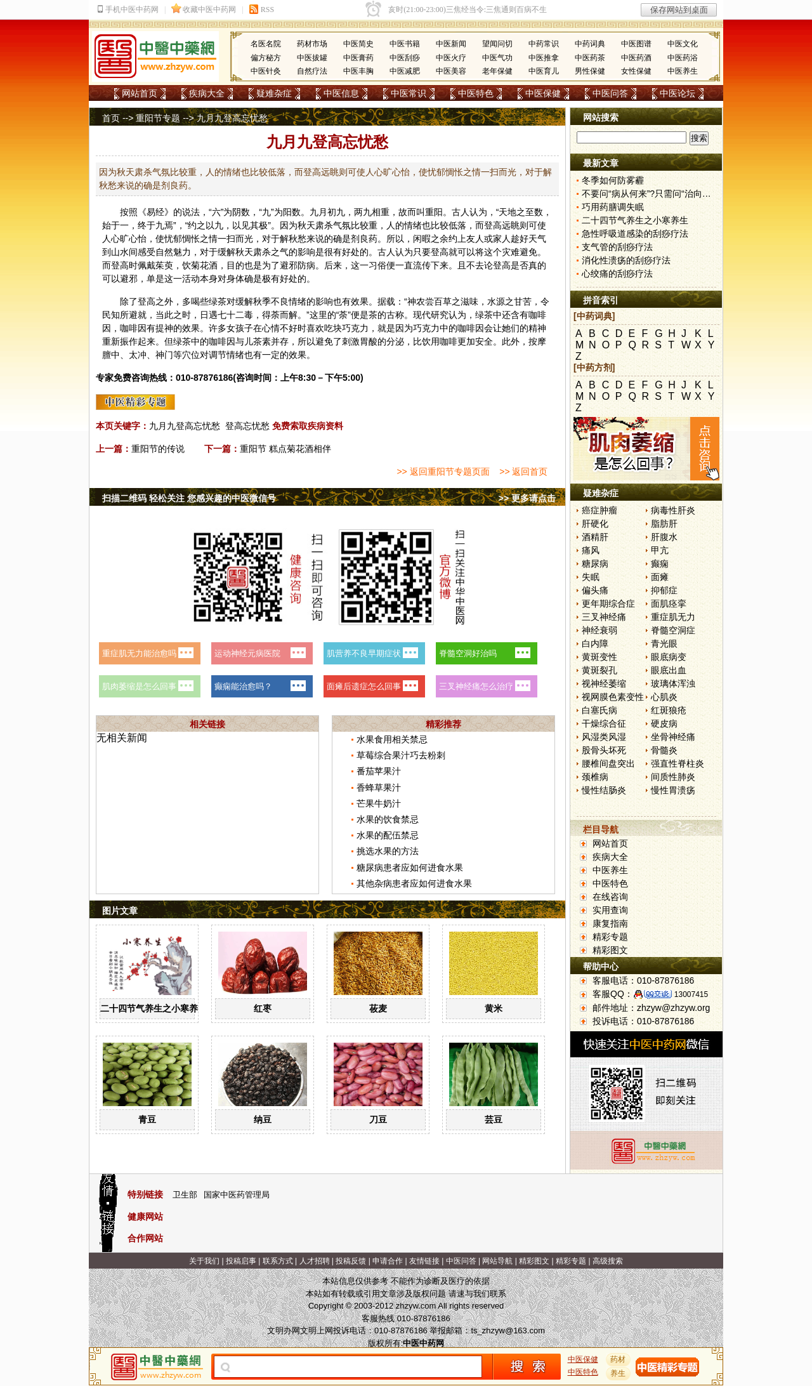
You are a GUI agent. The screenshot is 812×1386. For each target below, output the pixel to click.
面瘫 (660, 577)
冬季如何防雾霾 (613, 180)
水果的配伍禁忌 (388, 835)
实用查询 (610, 910)
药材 (618, 1359)
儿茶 (253, 341)
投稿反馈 (351, 1261)
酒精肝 (595, 537)
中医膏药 (358, 57)
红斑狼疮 (668, 710)
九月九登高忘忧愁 (184, 426)
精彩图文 (610, 950)
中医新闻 (451, 43)
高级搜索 (608, 1261)
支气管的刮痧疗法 (617, 247)
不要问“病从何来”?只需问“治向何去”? (655, 193)
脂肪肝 (664, 523)
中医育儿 (543, 71)
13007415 (691, 994)
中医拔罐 (312, 57)
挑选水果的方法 (388, 851)
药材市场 (312, 43)
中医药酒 (636, 57)
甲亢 (660, 550)
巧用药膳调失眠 (613, 207)
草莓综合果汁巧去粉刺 (401, 755)
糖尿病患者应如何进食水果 (410, 867)
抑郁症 (664, 590)
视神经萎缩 (604, 683)
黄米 (493, 1008)
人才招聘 (314, 1261)
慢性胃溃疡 (673, 790)
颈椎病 (595, 777)
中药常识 (543, 43)
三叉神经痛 (604, 617)
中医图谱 (636, 43)
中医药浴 (682, 57)
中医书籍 (405, 43)
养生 (618, 1373)
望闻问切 (497, 43)
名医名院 (266, 43)
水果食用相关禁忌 (392, 739)
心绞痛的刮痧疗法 (617, 273)
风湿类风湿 (604, 737)
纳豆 (263, 1119)
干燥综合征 (604, 723)
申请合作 (387, 1261)
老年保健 (497, 71)
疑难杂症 (274, 93)
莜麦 (378, 1008)
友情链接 (424, 1261)
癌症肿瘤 (599, 510)
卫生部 (185, 1194)
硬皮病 (664, 723)
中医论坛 (677, 93)
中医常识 (408, 93)
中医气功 (497, 57)
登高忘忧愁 (247, 426)
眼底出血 (668, 670)
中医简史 (358, 43)
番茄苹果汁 (379, 771)
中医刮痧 (405, 57)
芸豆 (493, 1119)
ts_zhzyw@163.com (508, 1330)
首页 (111, 118)
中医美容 (451, 71)
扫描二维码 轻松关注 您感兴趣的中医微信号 (189, 498)
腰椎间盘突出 (608, 763)
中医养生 (682, 71)
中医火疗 (451, 57)
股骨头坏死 (604, 750)
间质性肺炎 (673, 777)
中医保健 (543, 93)
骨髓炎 (664, 750)
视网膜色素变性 (613, 697)
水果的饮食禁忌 (388, 819)
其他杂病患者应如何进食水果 (414, 883)
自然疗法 (312, 71)
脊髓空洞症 (673, 630)
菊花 (200, 265)
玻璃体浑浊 (673, 683)
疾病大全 (207, 93)
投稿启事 (241, 1261)
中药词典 (590, 43)
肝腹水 (664, 537)
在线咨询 (610, 897)
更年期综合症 (608, 603)
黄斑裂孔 (599, 670)
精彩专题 (610, 937)
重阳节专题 (158, 118)
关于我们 (204, 1261)
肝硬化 (595, 523)
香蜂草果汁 (379, 787)
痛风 (590, 550)
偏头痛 (595, 590)
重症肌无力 (673, 617)
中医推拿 (543, 57)
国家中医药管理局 (237, 1194)
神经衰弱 (599, 630)
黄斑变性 (599, 657)
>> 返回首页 (523, 471)
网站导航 (497, 1261)
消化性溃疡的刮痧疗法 (626, 260)
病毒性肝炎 (673, 510)
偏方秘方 (266, 57)
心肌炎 (664, 697)
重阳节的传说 (158, 449)
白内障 (595, 643)
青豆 (147, 1119)
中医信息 (341, 93)
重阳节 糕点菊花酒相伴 (285, 449)
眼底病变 (668, 657)
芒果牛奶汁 (379, 803)
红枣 (263, 1008)
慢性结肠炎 (604, 790)
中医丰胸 (358, 71)
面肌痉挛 (668, 603)
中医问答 (610, 93)
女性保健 (636, 71)
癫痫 (660, 563)
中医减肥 (405, 71)
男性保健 (590, 71)
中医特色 (476, 93)
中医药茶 (590, 57)
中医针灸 (266, 71)
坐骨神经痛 (673, 737)
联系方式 (278, 1261)
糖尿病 (595, 563)
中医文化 (682, 43)
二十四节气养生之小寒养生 (153, 1008)
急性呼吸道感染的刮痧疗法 (635, 233)
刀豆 (378, 1119)
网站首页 (139, 93)
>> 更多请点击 (527, 498)
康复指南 (610, 923)
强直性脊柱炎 (677, 763)
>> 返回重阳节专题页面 (442, 471)
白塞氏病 (599, 710)
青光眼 (664, 643)
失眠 (590, 577)
